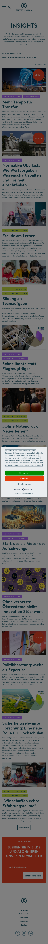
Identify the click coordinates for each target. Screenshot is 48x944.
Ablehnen (24, 478)
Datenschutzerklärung (27, 493)
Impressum (18, 493)
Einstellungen (24, 484)
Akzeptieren (24, 473)
